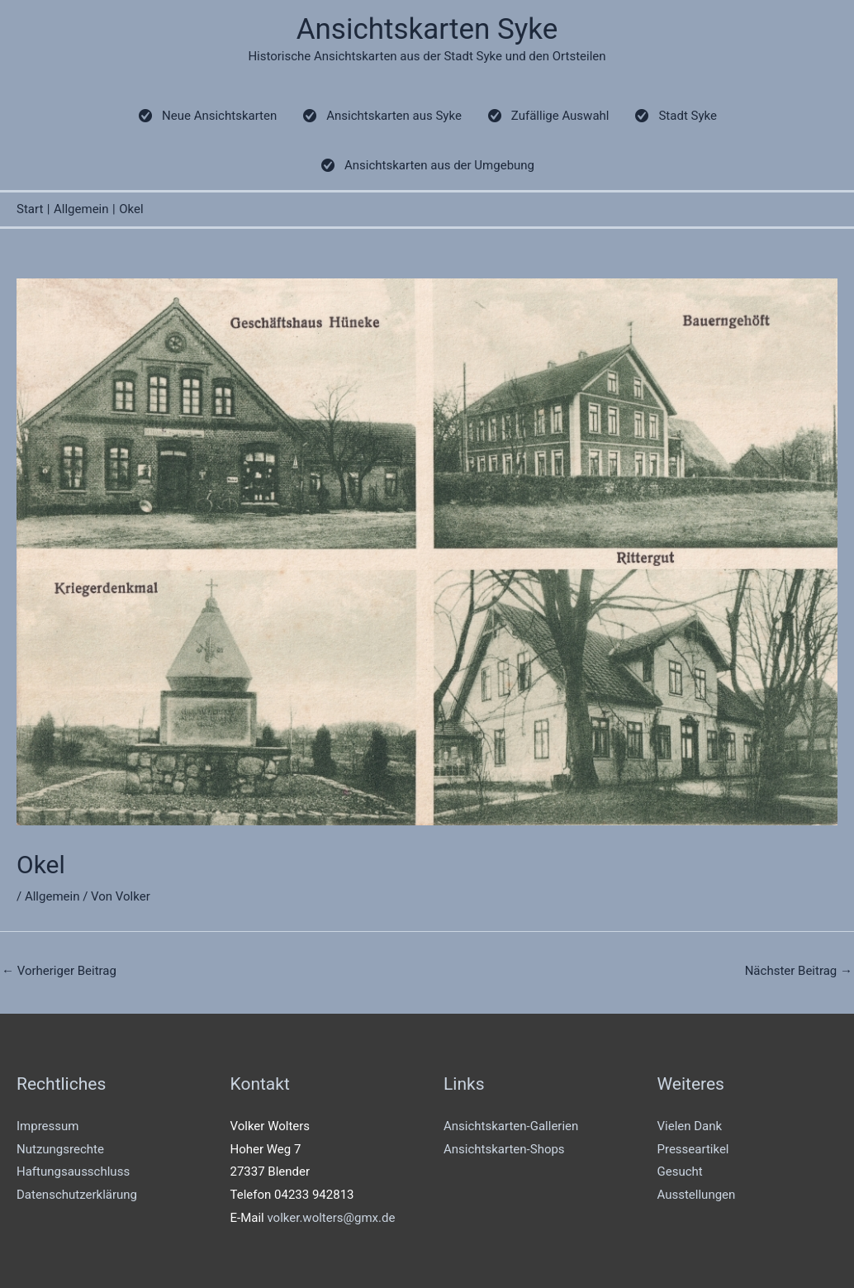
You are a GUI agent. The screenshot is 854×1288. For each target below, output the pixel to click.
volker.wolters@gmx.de (331, 1217)
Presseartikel (693, 1149)
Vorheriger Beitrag (59, 970)
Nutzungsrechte (60, 1149)
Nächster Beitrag (798, 970)
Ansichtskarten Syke (427, 29)
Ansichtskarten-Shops (504, 1149)
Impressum (47, 1126)
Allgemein (52, 896)
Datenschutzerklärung (77, 1194)
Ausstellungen (696, 1194)
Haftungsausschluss (73, 1171)
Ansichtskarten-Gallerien (511, 1126)
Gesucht (680, 1171)
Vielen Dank (690, 1126)
